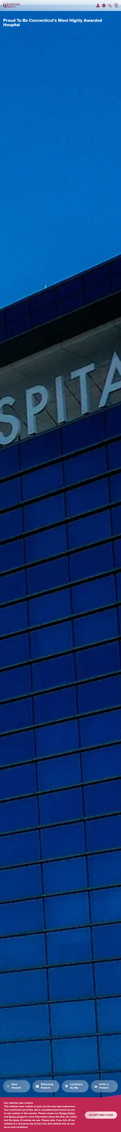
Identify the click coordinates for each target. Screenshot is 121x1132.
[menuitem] (98, 6)
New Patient (16, 1086)
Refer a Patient (104, 1086)
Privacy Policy (67, 1113)
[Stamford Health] (11, 5)
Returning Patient (47, 1086)
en (104, 5)
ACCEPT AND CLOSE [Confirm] (101, 1115)
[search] (110, 6)
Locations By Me (76, 1086)
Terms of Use (16, 1116)
